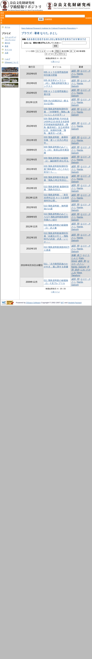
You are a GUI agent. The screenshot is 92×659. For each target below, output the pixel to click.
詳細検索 (48, 19)
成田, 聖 (75, 71)
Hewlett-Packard (74, 303)
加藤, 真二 (76, 255)
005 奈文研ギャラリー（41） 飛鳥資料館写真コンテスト (56, 83)
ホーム (7, 27)
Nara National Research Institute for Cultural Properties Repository (48, 28)
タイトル (8, 49)
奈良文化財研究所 (2, 18)
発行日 (7, 43)
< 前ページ (55, 61)
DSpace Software (33, 303)
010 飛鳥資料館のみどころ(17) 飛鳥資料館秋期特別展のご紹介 (56, 217)
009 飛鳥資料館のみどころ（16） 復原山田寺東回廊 (56, 150)
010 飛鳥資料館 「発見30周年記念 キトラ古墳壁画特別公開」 (56, 198)
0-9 (28, 39)
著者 (6, 46)
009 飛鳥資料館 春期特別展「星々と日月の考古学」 (56, 140)
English (88, 18)
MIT (62, 303)
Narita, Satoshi (78, 267)
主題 (6, 53)
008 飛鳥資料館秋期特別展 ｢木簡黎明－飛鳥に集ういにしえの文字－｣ (57, 112)
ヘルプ (7, 59)
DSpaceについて (11, 62)
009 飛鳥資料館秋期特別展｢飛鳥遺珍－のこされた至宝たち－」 (56, 169)
